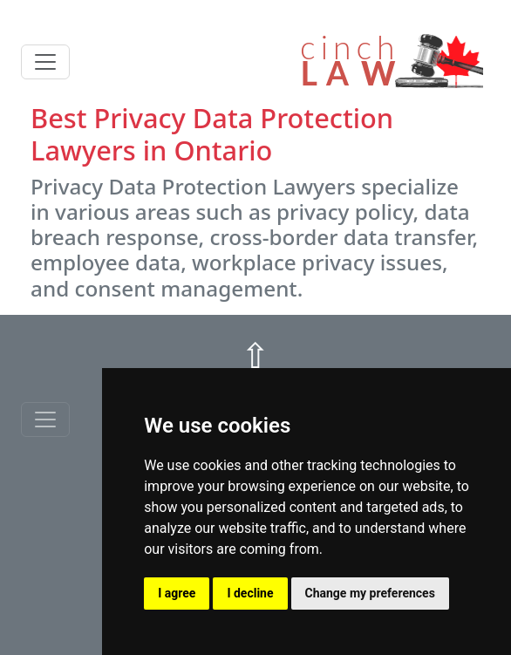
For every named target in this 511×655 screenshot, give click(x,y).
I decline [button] (250, 593)
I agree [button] (176, 593)
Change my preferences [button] (370, 593)
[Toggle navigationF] (45, 419)
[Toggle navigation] (45, 61)
